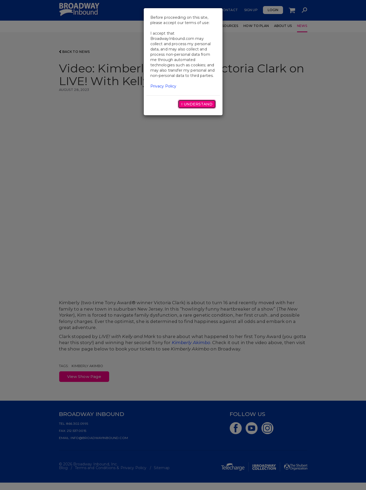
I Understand (196, 104)
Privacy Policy (163, 86)
